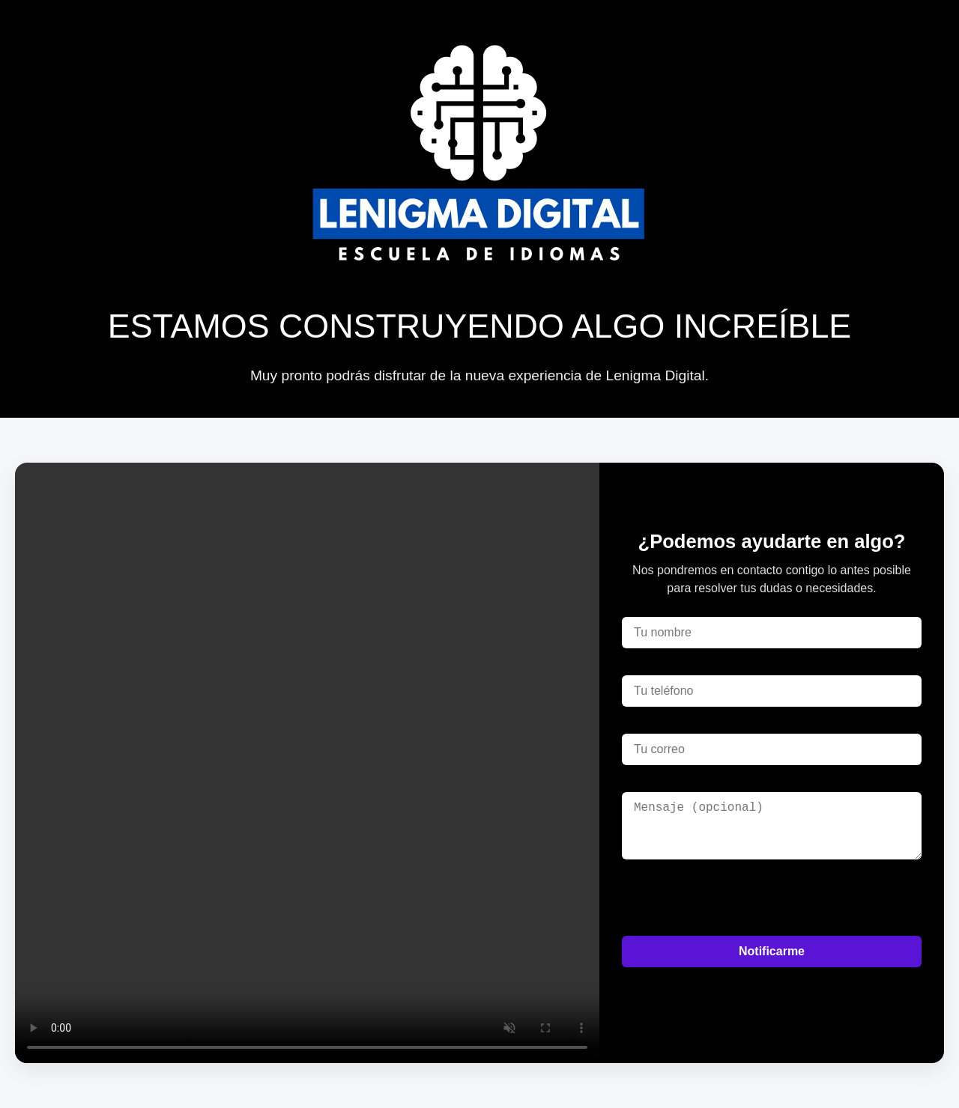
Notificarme (772, 951)
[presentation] (736, 897)
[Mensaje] (772, 825)
